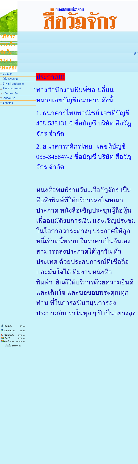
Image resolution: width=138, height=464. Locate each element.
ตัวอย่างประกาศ (17, 88)
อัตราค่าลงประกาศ (12, 83)
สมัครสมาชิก (9, 93)
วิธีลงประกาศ (9, 78)
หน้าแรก (6, 73)
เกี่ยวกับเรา (7, 98)
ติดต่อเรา (6, 102)
